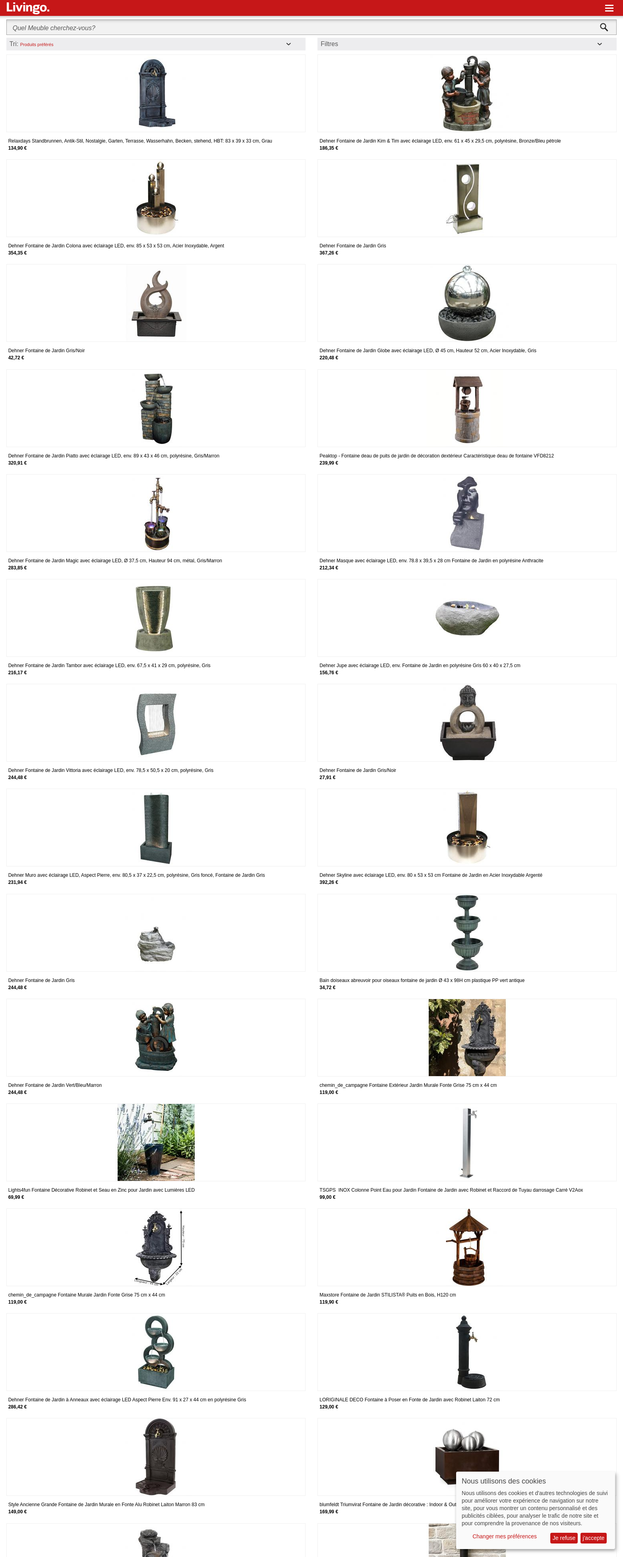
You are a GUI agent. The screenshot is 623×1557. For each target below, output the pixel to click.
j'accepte (594, 1538)
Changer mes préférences (504, 1536)
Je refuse (564, 1538)
